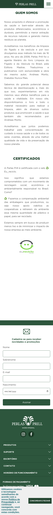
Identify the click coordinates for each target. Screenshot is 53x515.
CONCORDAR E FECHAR (40, 501)
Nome (6, 347)
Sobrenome (9, 360)
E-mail (6, 372)
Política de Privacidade (10, 500)
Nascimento (9, 385)
